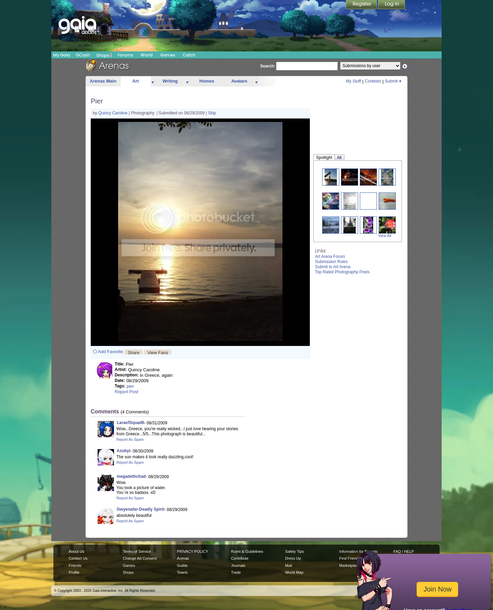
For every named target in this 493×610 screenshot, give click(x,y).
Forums (125, 55)
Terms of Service (137, 551)
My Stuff (353, 81)
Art (135, 81)
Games (167, 55)
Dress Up (293, 558)
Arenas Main (103, 81)
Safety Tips (294, 551)
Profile (74, 572)
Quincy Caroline (113, 113)
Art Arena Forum (330, 256)
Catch (189, 55)
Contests (373, 81)
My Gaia (61, 55)
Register (362, 5)
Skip (212, 113)
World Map (294, 572)
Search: (267, 66)
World (146, 55)
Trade (236, 572)
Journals (238, 565)
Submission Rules (331, 261)
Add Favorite (110, 351)
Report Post (126, 391)
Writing (170, 81)
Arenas (183, 558)
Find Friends (349, 558)
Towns (182, 572)
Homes (206, 81)
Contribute (240, 558)
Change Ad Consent (140, 558)
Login (391, 5)
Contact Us (78, 558)
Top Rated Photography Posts (342, 272)
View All (384, 236)
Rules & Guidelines (247, 551)
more (153, 81)
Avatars (239, 81)
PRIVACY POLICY (192, 551)
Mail (288, 565)
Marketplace (349, 565)
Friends (75, 565)
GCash (83, 55)
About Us (76, 551)
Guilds (182, 565)
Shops (104, 55)
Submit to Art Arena (332, 266)
